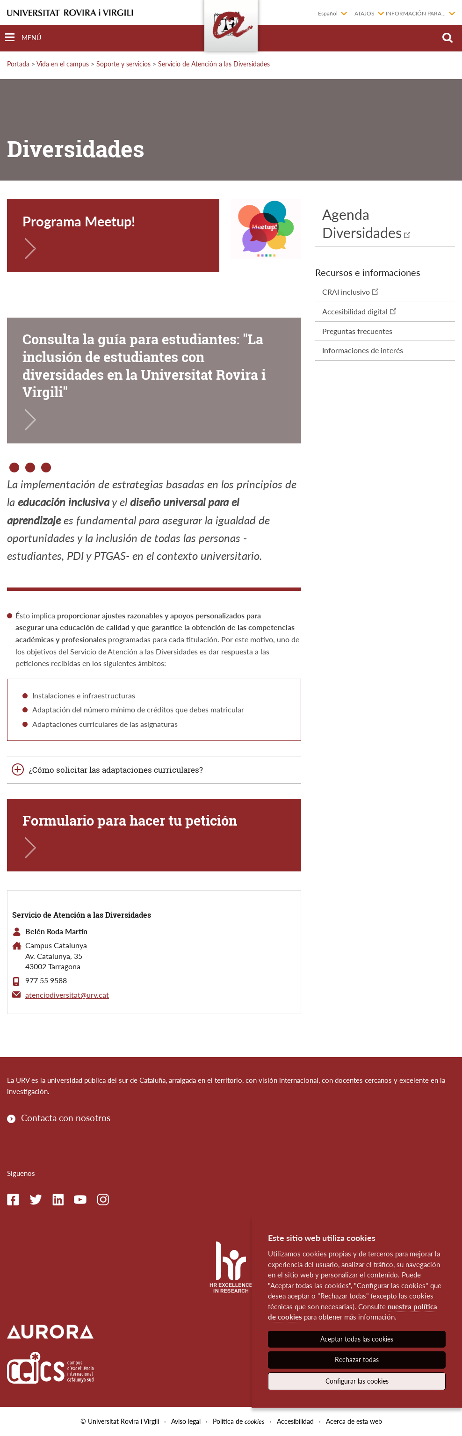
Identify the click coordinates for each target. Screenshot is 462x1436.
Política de (239, 1421)
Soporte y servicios (123, 64)
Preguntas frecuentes (357, 330)
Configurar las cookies (357, 1381)
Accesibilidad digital (355, 311)
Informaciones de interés (362, 350)
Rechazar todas (357, 1359)
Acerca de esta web (354, 1421)
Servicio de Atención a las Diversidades (214, 64)
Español (328, 13)
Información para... (416, 13)
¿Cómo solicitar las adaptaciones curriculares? (116, 769)
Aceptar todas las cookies (356, 1339)
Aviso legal (186, 1421)
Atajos (364, 13)
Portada (18, 64)
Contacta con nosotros (65, 1117)
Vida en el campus (62, 64)
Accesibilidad (295, 1421)
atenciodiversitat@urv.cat (67, 994)
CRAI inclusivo (346, 291)
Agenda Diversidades (362, 223)
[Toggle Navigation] (23, 37)
